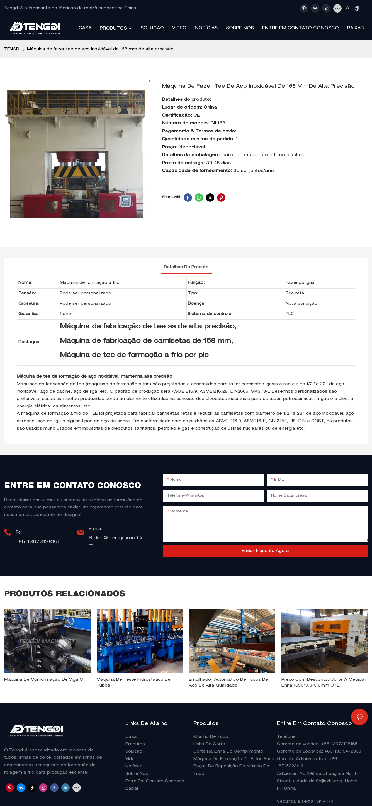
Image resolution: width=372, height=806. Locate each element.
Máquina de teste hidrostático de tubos (134, 683)
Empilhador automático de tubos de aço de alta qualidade (228, 683)
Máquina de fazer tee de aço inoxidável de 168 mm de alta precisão (100, 49)
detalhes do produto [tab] (186, 267)
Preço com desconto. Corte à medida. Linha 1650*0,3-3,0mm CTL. (323, 683)
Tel (18, 533)
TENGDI (12, 49)
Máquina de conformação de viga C (43, 680)
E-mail (95, 529)
